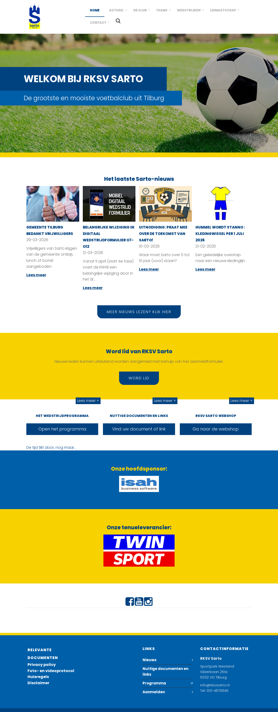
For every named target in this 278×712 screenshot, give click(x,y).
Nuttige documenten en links (165, 671)
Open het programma (62, 429)
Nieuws (150, 659)
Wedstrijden (188, 10)
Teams (161, 10)
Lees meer (36, 275)
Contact (98, 22)
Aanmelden (154, 691)
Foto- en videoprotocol (51, 671)
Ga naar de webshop (216, 429)
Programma (154, 683)
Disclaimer (38, 683)
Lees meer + (88, 400)
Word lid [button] (139, 378)
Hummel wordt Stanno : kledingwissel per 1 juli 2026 (220, 234)
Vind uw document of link (139, 429)
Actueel (116, 10)
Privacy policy (42, 664)
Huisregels (38, 676)
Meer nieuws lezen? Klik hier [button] (139, 312)
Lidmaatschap (223, 10)
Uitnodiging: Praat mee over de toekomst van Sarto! (163, 234)
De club (140, 10)
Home (95, 10)
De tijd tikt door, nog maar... (51, 447)
